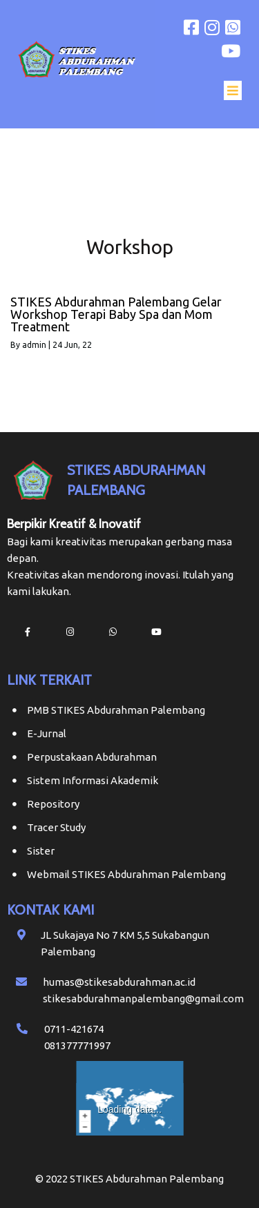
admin (34, 344)
